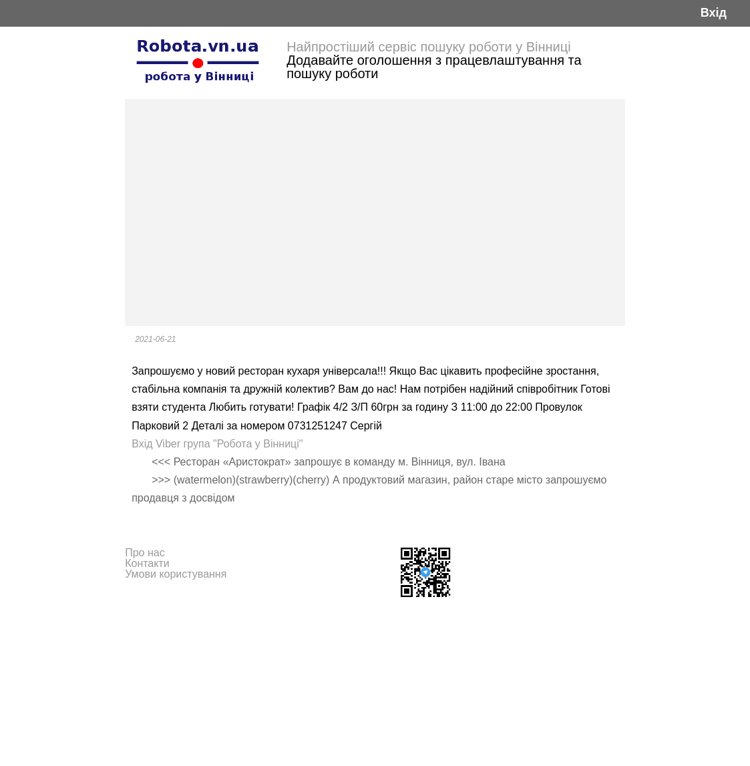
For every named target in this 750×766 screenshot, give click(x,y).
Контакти (147, 563)
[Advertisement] (375, 212)
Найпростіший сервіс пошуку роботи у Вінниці (429, 46)
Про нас (144, 552)
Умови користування (175, 574)
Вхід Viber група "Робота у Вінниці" (217, 443)
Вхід (714, 13)
